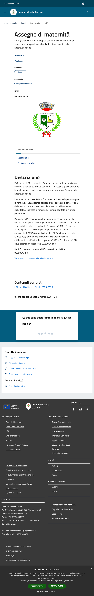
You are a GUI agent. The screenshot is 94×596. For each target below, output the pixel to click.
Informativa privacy (14, 550)
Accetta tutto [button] (37, 586)
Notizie (55, 465)
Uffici (8, 431)
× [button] (91, 568)
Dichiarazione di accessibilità (18, 559)
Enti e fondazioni (13, 435)
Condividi (20, 55)
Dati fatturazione (9, 524)
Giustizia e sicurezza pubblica (18, 470)
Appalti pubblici (58, 440)
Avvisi (23, 23)
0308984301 (22, 534)
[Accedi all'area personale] (83, 3)
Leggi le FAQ (57, 513)
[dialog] (47, 581)
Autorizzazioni (12, 488)
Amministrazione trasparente (18, 546)
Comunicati (57, 470)
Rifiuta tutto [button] (57, 586)
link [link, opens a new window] (71, 581)
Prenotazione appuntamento (64, 504)
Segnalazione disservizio (62, 509)
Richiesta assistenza (60, 518)
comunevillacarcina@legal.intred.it (21, 530)
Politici (9, 440)
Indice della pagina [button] (26, 149)
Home (5, 23)
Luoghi (55, 486)
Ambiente (10, 479)
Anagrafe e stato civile (61, 422)
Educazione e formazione (16, 465)
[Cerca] (88, 12)
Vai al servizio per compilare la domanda (33, 258)
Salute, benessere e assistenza (19, 483)
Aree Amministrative (15, 426)
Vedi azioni (21, 61)
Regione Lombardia (12, 3)
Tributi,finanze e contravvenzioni (20, 474)
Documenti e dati (13, 449)
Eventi (54, 491)
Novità (14, 23)
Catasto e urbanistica (61, 444)
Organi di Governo (13, 422)
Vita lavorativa (58, 431)
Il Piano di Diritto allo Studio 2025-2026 (33, 287)
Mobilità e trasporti (60, 452)
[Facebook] (73, 409)
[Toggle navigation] (5, 11)
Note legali (10, 555)
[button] (47, 591)
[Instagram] (80, 409)
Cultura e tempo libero (61, 426)
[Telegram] (86, 409)
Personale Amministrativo (17, 444)
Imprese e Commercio (61, 435)
